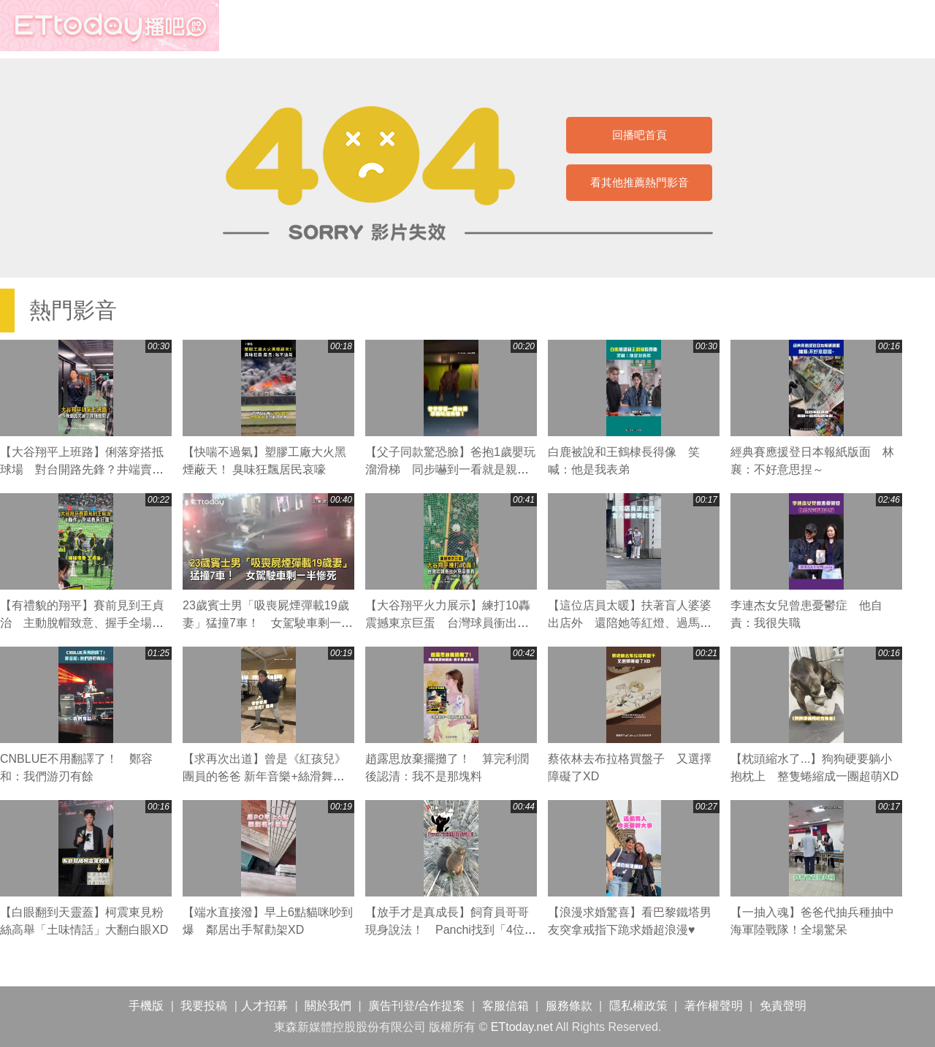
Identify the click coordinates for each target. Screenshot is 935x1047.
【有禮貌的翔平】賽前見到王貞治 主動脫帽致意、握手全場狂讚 (82, 623)
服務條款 (569, 1006)
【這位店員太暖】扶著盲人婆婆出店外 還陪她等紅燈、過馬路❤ (629, 623)
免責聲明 (783, 1006)
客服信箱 (505, 1006)
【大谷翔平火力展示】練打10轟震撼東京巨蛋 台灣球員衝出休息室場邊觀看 (447, 623)
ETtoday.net (522, 1027)
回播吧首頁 (639, 135)
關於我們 (328, 1006)
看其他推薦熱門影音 (639, 182)
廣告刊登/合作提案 (416, 1006)
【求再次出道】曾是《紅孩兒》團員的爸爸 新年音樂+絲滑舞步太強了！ (264, 776)
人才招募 (264, 1006)
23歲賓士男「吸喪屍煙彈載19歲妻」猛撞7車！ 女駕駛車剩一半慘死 (268, 623)
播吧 (109, 25)
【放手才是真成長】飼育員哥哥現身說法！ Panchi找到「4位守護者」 (450, 929)
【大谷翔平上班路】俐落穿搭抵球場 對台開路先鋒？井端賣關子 (82, 469)
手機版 (146, 1006)
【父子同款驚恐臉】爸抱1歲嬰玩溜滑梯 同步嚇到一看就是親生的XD (450, 469)
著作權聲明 (713, 1006)
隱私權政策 (638, 1006)
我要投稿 (203, 1006)
